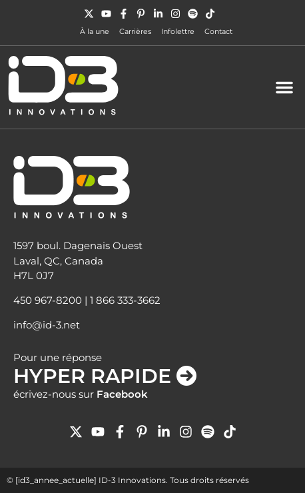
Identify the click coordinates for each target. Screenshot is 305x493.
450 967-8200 (47, 300)
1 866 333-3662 (125, 300)
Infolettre (177, 31)
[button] (284, 87)
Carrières (135, 31)
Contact (218, 31)
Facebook (122, 394)
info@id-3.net (46, 324)
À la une (94, 31)
